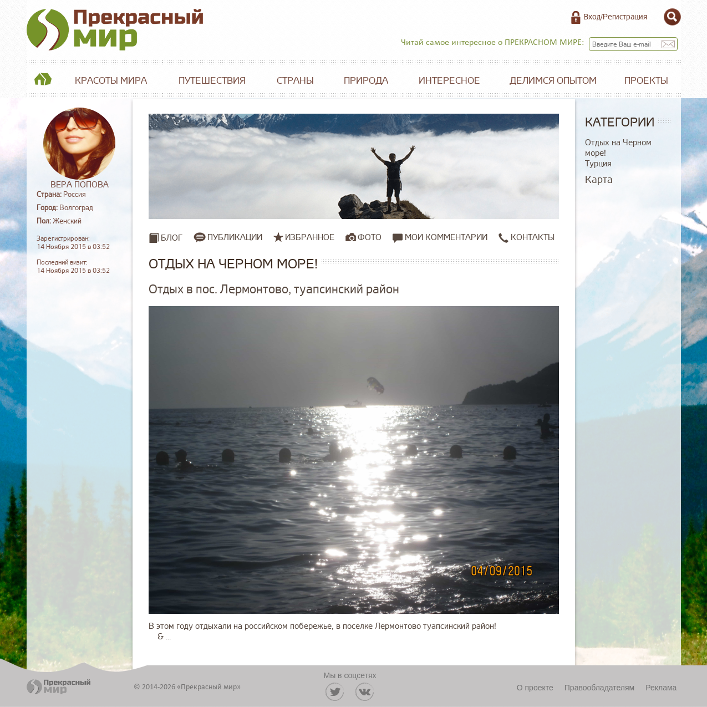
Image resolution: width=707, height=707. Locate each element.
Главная (43, 81)
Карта (599, 180)
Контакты (527, 237)
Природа (366, 81)
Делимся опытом (553, 81)
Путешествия (212, 81)
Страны (295, 81)
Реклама (661, 687)
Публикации (234, 237)
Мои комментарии (440, 237)
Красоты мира (111, 81)
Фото (370, 237)
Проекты (646, 81)
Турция (598, 164)
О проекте (535, 687)
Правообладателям (599, 687)
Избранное (309, 237)
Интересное (449, 81)
